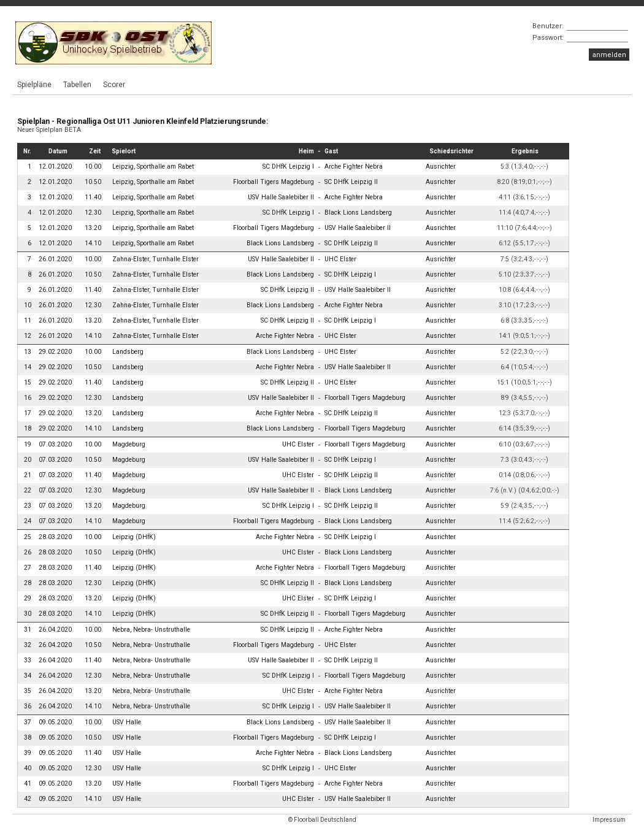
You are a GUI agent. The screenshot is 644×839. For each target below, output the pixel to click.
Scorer (114, 84)
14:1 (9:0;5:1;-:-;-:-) (524, 336)
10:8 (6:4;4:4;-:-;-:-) (524, 290)
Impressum (609, 819)
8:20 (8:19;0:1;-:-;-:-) (524, 182)
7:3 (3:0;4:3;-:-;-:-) (524, 460)
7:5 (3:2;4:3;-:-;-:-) (524, 259)
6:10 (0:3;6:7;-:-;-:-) (524, 444)
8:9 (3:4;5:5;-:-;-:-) (524, 398)
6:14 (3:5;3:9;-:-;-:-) (524, 428)
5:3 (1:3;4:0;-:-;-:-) (524, 166)
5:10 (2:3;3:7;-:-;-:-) (524, 274)
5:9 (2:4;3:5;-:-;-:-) (524, 506)
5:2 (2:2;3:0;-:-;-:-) (524, 352)
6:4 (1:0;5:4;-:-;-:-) (524, 367)
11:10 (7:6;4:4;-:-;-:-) (524, 228)
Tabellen (77, 84)
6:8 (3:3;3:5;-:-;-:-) (524, 320)
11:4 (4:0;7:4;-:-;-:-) (524, 212)
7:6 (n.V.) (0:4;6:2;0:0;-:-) (524, 490)
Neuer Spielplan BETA (49, 130)
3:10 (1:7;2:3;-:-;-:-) (524, 305)
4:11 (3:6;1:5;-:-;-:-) (524, 197)
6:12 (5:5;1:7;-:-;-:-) (524, 243)
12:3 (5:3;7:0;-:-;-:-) (524, 413)
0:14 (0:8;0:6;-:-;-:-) (524, 475)
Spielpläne (34, 84)
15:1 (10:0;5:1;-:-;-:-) (524, 382)
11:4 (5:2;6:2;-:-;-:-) (524, 521)
